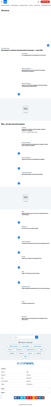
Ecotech (24, 127)
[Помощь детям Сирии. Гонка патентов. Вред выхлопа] (36, 248)
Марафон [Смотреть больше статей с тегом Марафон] (12, 353)
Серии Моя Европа (27, 172)
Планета (28, 375)
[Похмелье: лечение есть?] (36, 308)
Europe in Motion (26, 142)
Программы (29, 384)
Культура (28, 381)
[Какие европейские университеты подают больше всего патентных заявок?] (36, 149)
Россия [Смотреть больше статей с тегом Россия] (10, 349)
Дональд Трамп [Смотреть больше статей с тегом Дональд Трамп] (37, 346)
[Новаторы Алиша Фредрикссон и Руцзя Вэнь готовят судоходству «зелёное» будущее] (36, 134)
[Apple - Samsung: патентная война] (36, 278)
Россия (31, 5)
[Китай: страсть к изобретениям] (36, 233)
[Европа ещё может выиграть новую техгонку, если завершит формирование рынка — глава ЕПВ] (25, 50)
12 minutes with (5, 48)
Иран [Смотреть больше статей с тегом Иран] (41, 349)
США (23, 301)
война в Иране (14, 5)
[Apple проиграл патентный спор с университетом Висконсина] (36, 323)
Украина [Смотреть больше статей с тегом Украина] (30, 353)
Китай (23, 256)
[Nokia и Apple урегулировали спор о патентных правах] (36, 293)
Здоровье (28, 378)
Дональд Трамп (24, 5)
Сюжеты (3, 368)
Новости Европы (26, 68)
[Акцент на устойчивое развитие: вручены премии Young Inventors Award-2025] (36, 90)
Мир (23, 211)
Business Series (26, 286)
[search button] (36, 337)
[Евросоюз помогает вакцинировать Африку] (36, 164)
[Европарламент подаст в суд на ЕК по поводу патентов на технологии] (36, 75)
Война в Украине (5, 5)
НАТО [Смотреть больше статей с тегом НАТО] (25, 356)
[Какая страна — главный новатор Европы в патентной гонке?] (36, 60)
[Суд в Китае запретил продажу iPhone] (36, 263)
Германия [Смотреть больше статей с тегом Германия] (21, 353)
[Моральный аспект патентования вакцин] (36, 179)
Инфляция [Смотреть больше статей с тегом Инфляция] (38, 353)
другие (3, 392)
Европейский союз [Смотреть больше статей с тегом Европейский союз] (31, 349)
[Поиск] (25, 337)
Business (24, 226)
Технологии (37, 5)
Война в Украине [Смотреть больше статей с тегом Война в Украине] (14, 346)
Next (2, 378)
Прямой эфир (45, 1)
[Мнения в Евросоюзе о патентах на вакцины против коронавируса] (36, 218)
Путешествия (4, 381)
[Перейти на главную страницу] (5, 2)
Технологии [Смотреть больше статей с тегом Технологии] (19, 349)
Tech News (24, 53)
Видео (2, 384)
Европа (3, 372)
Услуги (2, 388)
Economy (24, 316)
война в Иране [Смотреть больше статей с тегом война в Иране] (25, 346)
